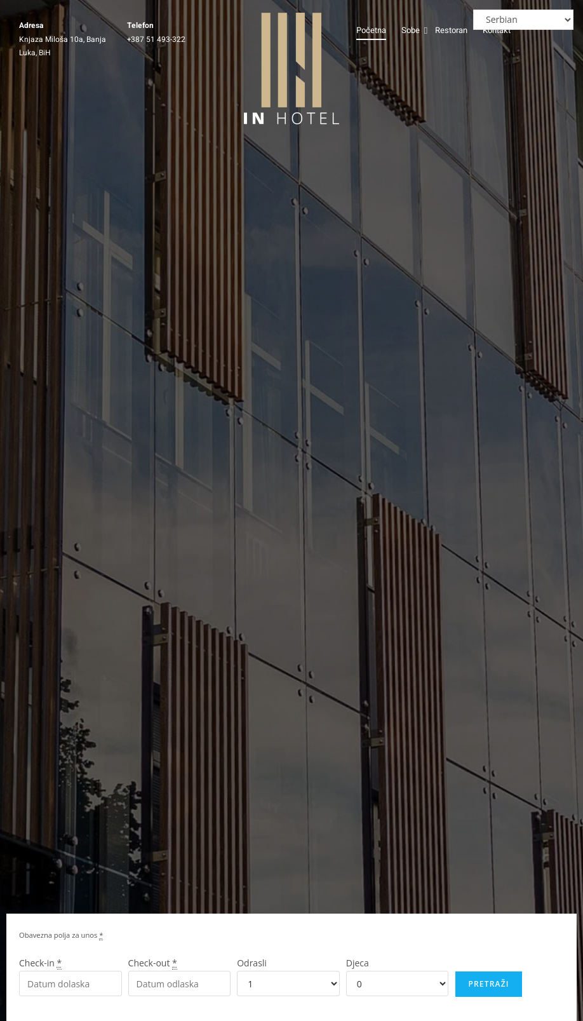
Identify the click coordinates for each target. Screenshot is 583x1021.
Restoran (451, 30)
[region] (418, 929)
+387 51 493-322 (156, 39)
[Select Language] (523, 20)
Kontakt (497, 30)
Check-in (40, 967)
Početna (371, 30)
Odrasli (252, 967)
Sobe (411, 30)
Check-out (152, 967)
